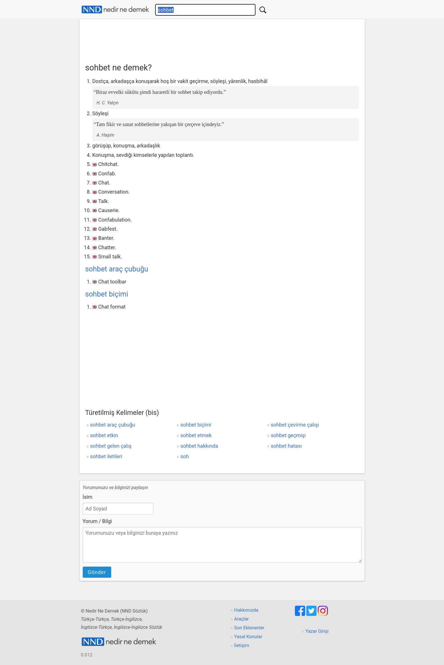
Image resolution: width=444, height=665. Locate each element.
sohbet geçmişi (288, 435)
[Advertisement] (222, 39)
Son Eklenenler (249, 627)
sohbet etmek (196, 435)
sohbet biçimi (106, 294)
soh (185, 456)
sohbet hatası (286, 446)
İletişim (241, 645)
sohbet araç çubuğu (116, 269)
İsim (87, 497)
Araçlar (241, 619)
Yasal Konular (248, 636)
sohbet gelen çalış (110, 446)
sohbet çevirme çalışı (295, 425)
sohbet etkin (104, 435)
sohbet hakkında (199, 446)
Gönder (97, 572)
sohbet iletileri (106, 456)
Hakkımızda (246, 610)
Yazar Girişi (317, 631)
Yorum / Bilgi (97, 521)
